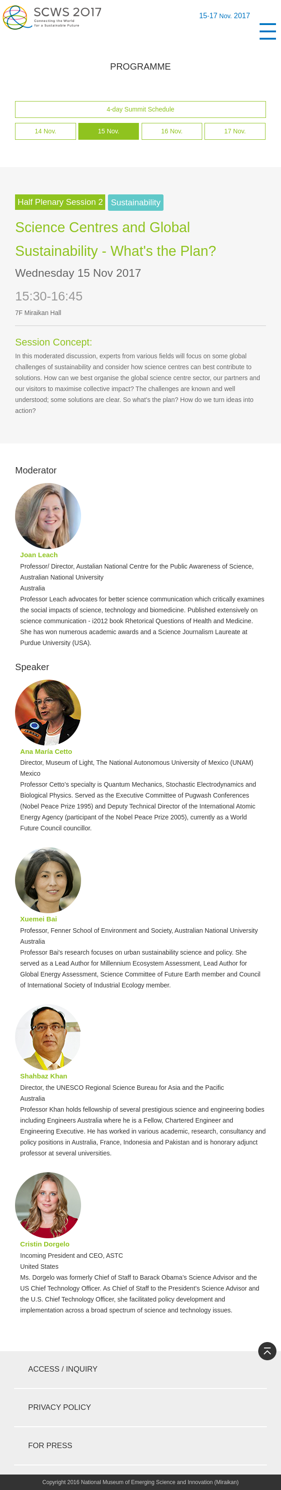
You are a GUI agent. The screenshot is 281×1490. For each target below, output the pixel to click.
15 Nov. (108, 131)
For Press (50, 1445)
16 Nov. (172, 131)
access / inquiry (63, 1369)
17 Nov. (234, 131)
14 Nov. (45, 131)
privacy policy (59, 1407)
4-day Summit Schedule (140, 109)
